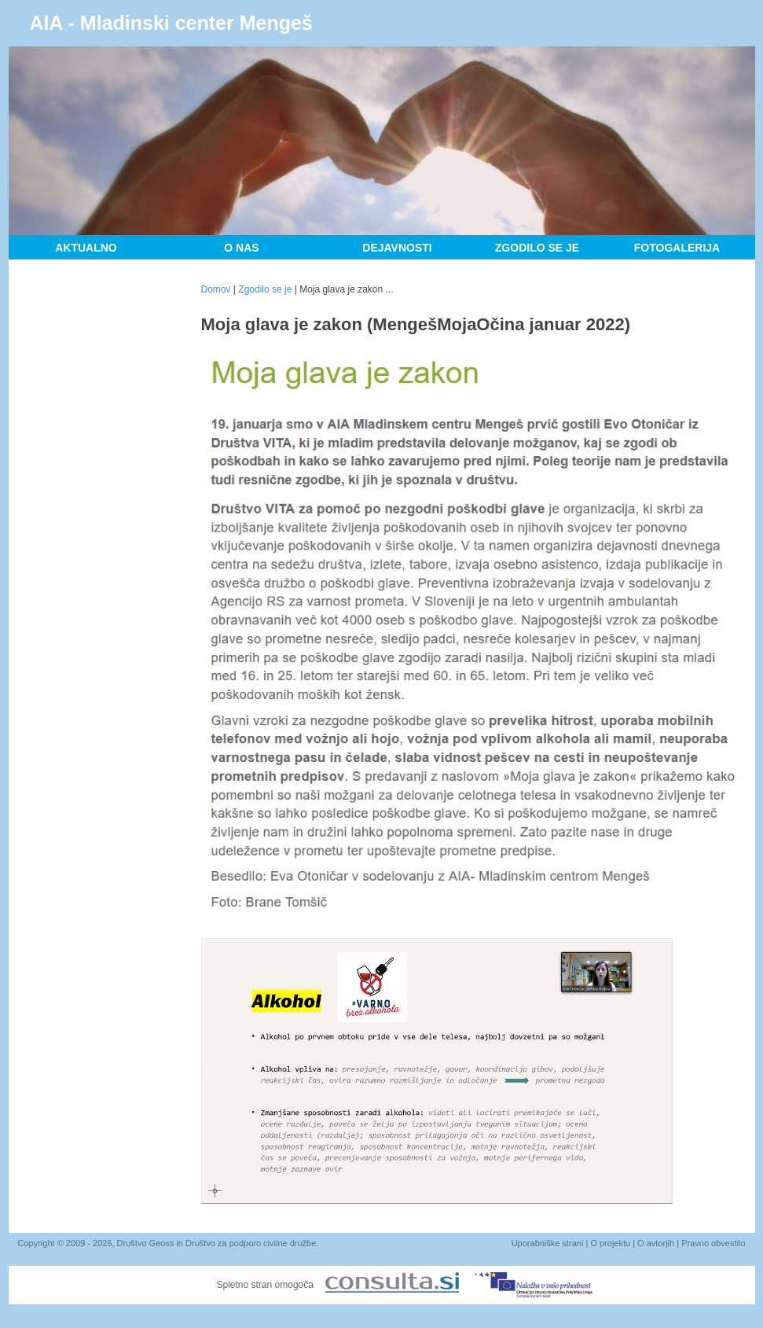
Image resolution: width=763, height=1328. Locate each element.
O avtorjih (655, 1243)
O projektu (610, 1243)
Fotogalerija (677, 247)
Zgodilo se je (537, 247)
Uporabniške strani (548, 1243)
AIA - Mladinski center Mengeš (171, 23)
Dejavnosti (396, 247)
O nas (241, 247)
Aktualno (86, 247)
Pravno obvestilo (713, 1243)
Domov (216, 289)
